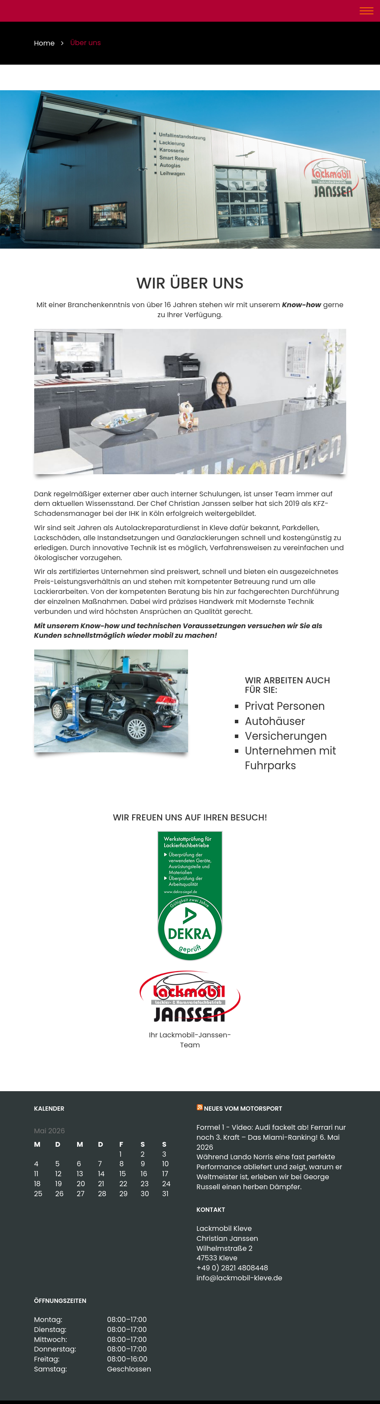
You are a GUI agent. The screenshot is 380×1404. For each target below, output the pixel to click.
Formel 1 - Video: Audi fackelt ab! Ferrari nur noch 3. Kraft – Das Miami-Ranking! (271, 1132)
